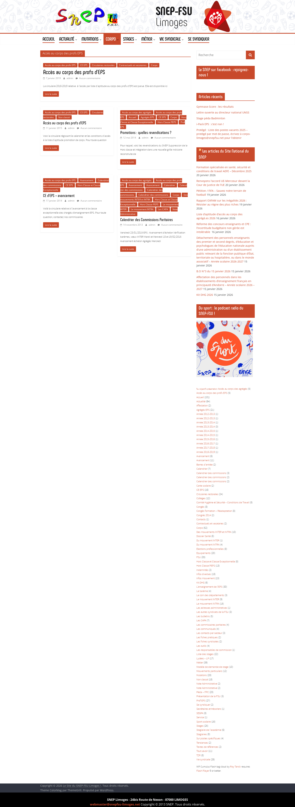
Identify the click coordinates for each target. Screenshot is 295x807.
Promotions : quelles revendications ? (145, 132)
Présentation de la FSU (208, 696)
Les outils (201, 646)
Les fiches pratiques (207, 637)
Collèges (200, 498)
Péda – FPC (202, 692)
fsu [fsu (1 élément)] (197, 389)
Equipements (203, 553)
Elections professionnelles (210, 549)
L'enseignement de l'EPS (209, 587)
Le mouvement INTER (207, 599)
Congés (200, 507)
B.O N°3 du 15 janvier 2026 (213, 271)
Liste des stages (205, 654)
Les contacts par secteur (209, 633)
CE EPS (83, 65)
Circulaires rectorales (103, 65)
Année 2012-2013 (205, 414)
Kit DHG (200, 583)
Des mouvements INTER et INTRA (213, 532)
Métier (199, 663)
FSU (198, 557)
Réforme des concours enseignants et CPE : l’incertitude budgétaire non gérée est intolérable (223, 228)
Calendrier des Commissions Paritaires (146, 219)
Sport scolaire (203, 722)
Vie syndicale (203, 759)
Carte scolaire (203, 486)
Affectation (202, 406)
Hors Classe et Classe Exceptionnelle (215, 562)
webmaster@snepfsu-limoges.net (115, 804)
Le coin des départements (210, 595)
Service (200, 717)
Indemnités (202, 570)
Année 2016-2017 (205, 444)
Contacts (201, 519)
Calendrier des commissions (153, 194)
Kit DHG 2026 (204, 295)
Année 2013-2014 (205, 422)
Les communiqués (206, 629)
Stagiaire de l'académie (208, 730)
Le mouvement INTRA (142, 209)
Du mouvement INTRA (207, 545)
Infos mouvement (205, 578)
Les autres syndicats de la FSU (212, 612)
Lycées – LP (202, 658)
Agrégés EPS (147, 117)
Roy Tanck (235, 767)
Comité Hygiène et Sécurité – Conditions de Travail (222, 502)
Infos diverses (203, 574)
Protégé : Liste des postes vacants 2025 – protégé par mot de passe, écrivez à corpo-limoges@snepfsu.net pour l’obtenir (223, 134)
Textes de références (207, 747)
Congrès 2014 (203, 515)
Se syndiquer (203, 705)
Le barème (202, 591)
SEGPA (199, 713)
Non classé (64, 117)
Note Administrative (206, 684)
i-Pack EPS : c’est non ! (210, 124)
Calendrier (169, 185)
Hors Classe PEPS (167, 122)
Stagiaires (201, 734)
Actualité (200, 401)
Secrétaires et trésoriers (208, 709)
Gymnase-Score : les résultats (215, 106)
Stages (200, 726)
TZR (198, 755)
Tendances (202, 743)
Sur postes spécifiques (208, 738)
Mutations (201, 675)
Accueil (132, 117)
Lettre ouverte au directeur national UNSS (222, 112)
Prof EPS (200, 701)
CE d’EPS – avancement (59, 195)
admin (70, 78)
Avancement (86, 180)
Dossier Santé (203, 536)
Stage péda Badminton (210, 118)
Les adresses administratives (211, 608)
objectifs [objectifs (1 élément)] (203, 389)
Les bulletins (203, 616)
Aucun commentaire (88, 78)
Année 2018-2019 (205, 452)
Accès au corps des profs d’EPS (74, 72)
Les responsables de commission (214, 650)
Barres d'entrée (204, 465)
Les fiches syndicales (207, 641)
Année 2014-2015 (205, 431)
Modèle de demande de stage (212, 667)
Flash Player (202, 771)
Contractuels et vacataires (133, 65)
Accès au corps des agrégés (136, 112)
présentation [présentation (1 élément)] (212, 389)
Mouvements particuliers (209, 671)
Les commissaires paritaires (211, 625)
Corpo (154, 65)
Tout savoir (202, 751)
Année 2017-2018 (205, 448)
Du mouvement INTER (207, 540)
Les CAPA (163, 209)
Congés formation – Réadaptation (214, 511)
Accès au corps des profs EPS (60, 65)
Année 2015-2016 (205, 439)
